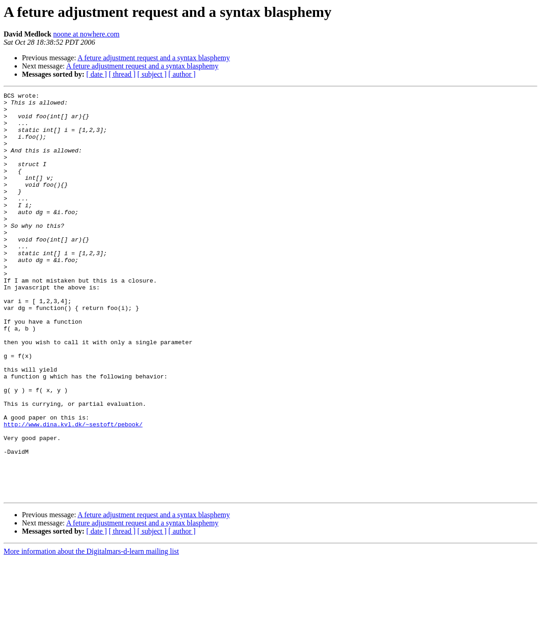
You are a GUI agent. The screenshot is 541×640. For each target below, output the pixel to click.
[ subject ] (152, 74)
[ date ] (96, 74)
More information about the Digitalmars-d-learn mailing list (91, 632)
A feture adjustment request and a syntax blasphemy (154, 58)
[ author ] (182, 74)
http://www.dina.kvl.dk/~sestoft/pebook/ (73, 491)
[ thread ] (122, 74)
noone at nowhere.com (86, 34)
